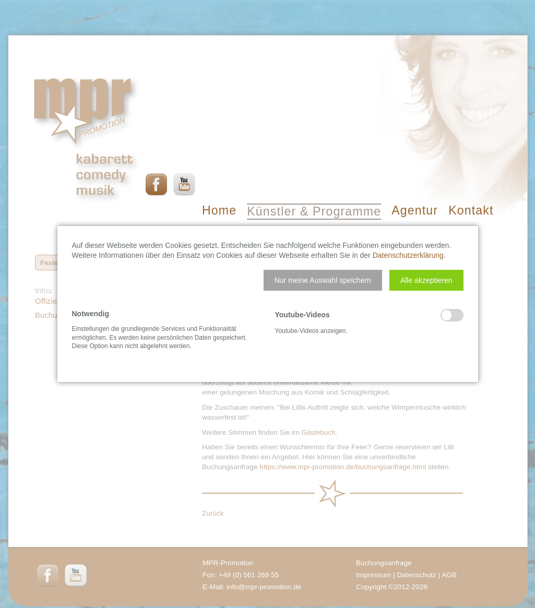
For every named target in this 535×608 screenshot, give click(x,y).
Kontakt (470, 210)
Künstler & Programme (314, 211)
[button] (323, 280)
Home (219, 210)
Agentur (414, 210)
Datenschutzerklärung (408, 255)
